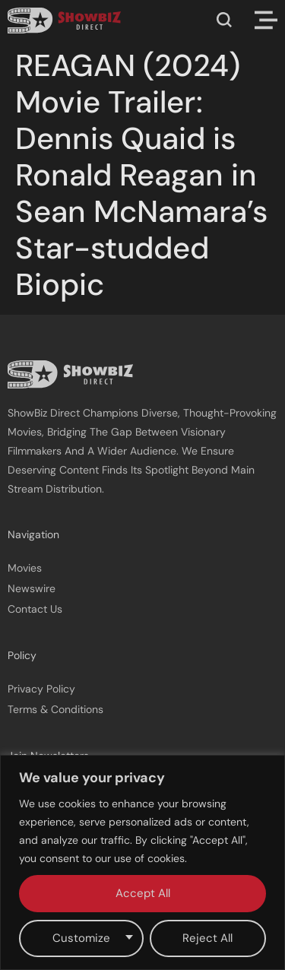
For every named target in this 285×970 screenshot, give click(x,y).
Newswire (31, 588)
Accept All (143, 893)
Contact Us (35, 609)
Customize (81, 938)
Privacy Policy (41, 689)
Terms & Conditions (55, 709)
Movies (25, 568)
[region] (142, 862)
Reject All (207, 938)
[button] (224, 19)
